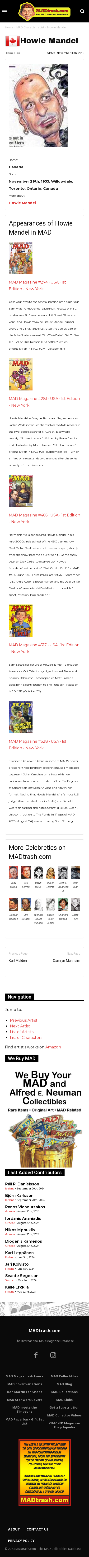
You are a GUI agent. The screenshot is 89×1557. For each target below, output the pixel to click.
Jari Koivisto (17, 1264)
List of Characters (26, 1037)
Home (9, 27)
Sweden (10, 1280)
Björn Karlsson (19, 1195)
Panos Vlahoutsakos (25, 1207)
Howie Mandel (22, 202)
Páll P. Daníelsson (22, 1184)
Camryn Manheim (66, 960)
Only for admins (21, 985)
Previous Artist (23, 1020)
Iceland (9, 1188)
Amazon (53, 1047)
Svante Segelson (21, 1275)
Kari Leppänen (19, 1253)
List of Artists (21, 1032)
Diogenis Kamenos (23, 1241)
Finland (9, 1257)
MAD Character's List (30, 27)
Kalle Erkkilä (17, 1287)
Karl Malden (18, 960)
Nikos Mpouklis (20, 1230)
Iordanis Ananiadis (23, 1218)
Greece (10, 1211)
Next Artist (20, 1026)
